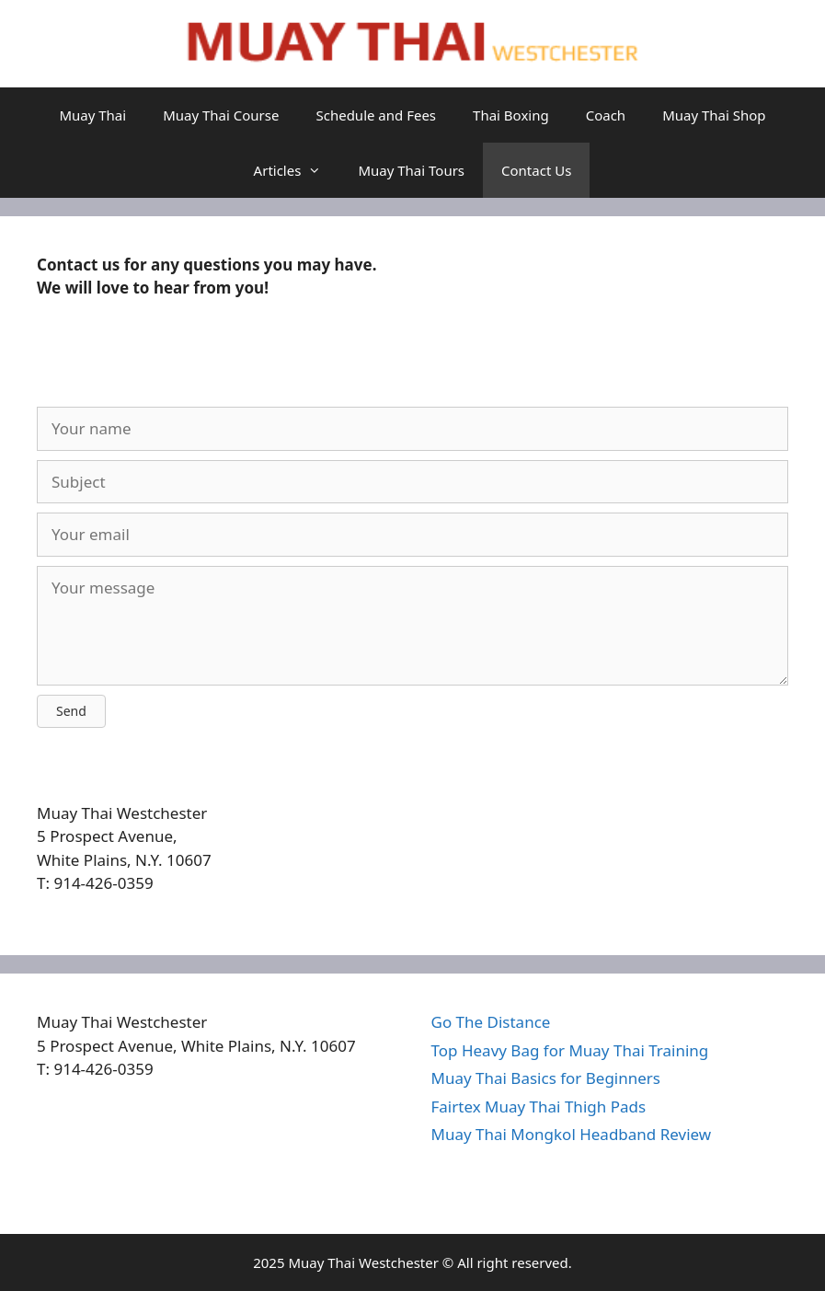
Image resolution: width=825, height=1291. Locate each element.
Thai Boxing (511, 115)
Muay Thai (92, 115)
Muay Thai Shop (713, 115)
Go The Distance (491, 1021)
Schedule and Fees (375, 115)
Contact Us (536, 170)
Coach (605, 115)
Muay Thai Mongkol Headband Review (571, 1134)
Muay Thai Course (221, 115)
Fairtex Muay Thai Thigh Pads (539, 1106)
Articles (297, 170)
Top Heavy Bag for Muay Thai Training (570, 1050)
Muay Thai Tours (411, 170)
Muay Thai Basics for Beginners (546, 1078)
